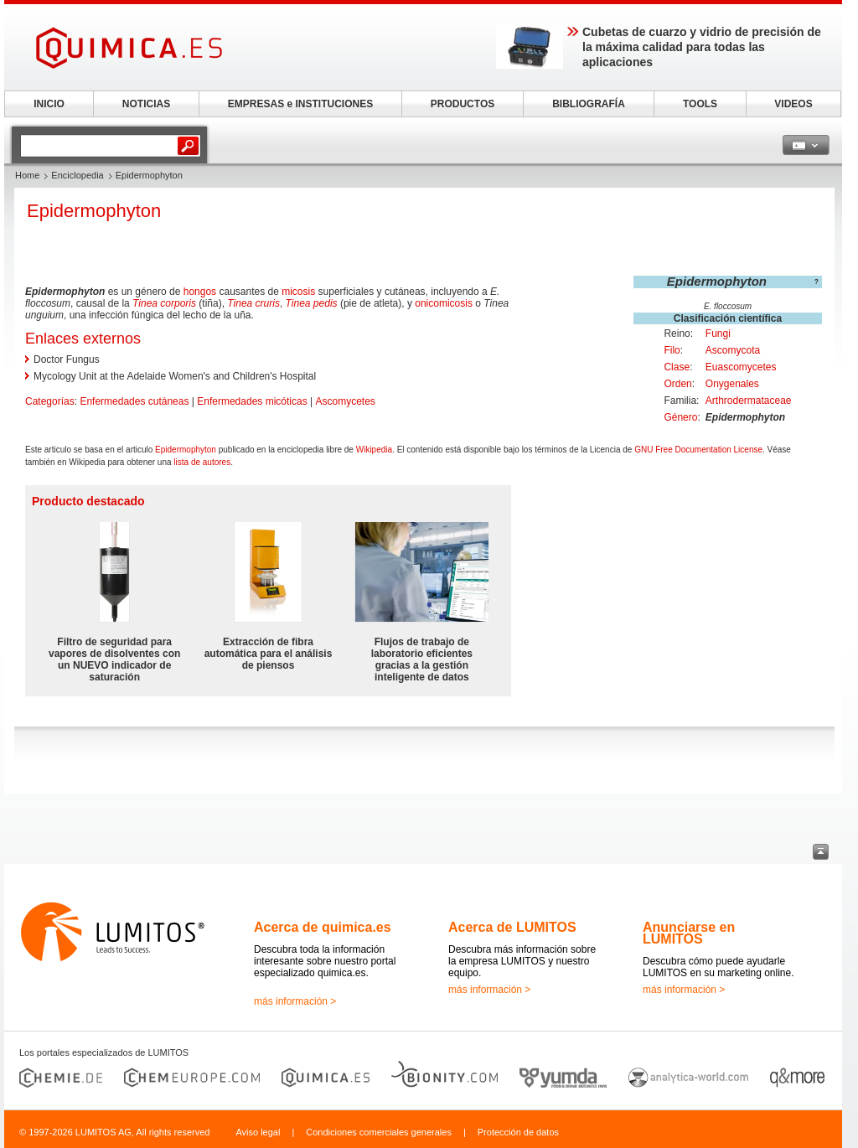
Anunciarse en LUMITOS (689, 933)
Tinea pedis (312, 303)
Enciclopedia (77, 175)
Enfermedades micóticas (252, 401)
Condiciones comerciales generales (379, 1132)
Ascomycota (733, 350)
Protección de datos (518, 1132)
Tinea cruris (253, 303)
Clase (677, 367)
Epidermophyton (185, 449)
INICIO (49, 104)
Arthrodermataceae (749, 400)
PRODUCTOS (462, 104)
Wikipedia (374, 449)
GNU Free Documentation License (698, 449)
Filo (672, 350)
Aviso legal (257, 1132)
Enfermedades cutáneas (134, 401)
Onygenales (732, 384)
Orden (677, 384)
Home (27, 175)
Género (680, 417)
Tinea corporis (164, 303)
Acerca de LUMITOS (512, 927)
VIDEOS (793, 104)
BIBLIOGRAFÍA (588, 104)
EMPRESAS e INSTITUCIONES (300, 104)
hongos (199, 291)
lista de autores (201, 462)
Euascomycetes (741, 367)
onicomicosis (444, 303)
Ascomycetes (345, 401)
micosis (298, 291)
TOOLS (700, 104)
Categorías (50, 401)
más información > (295, 1001)
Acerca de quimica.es (322, 927)
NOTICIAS (146, 104)
